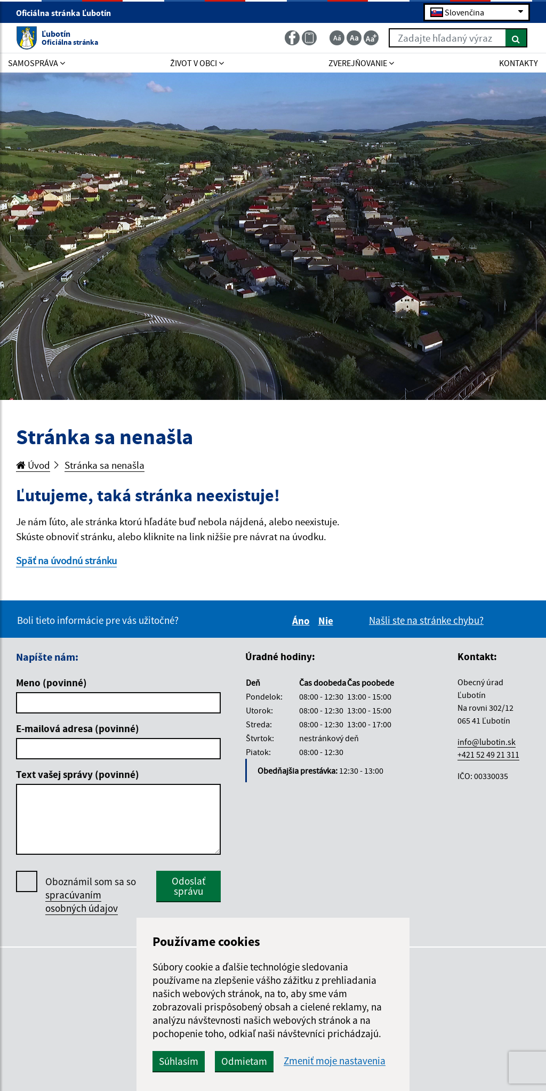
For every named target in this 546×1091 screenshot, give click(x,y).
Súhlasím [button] (178, 1061)
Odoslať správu (188, 886)
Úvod (33, 465)
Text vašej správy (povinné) (77, 774)
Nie (327, 620)
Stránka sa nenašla (104, 465)
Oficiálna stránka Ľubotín (68, 12)
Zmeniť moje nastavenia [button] (335, 1061)
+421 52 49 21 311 (488, 754)
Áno (302, 620)
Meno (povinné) (51, 682)
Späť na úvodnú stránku (66, 560)
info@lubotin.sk (486, 741)
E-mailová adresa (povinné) (77, 728)
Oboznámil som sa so (90, 895)
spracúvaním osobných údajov (81, 901)
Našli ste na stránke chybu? (426, 620)
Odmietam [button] (244, 1061)
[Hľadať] (516, 37)
